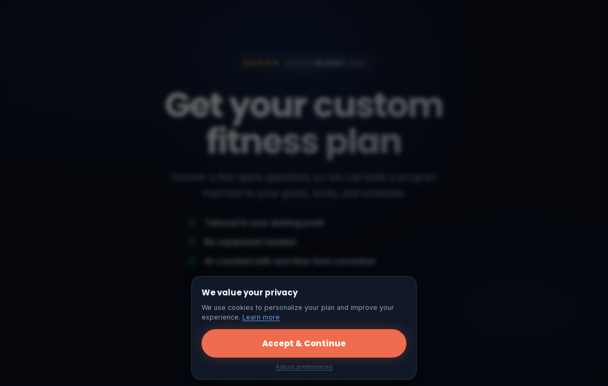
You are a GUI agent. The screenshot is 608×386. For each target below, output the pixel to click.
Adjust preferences (304, 366)
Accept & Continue (304, 343)
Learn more (261, 317)
